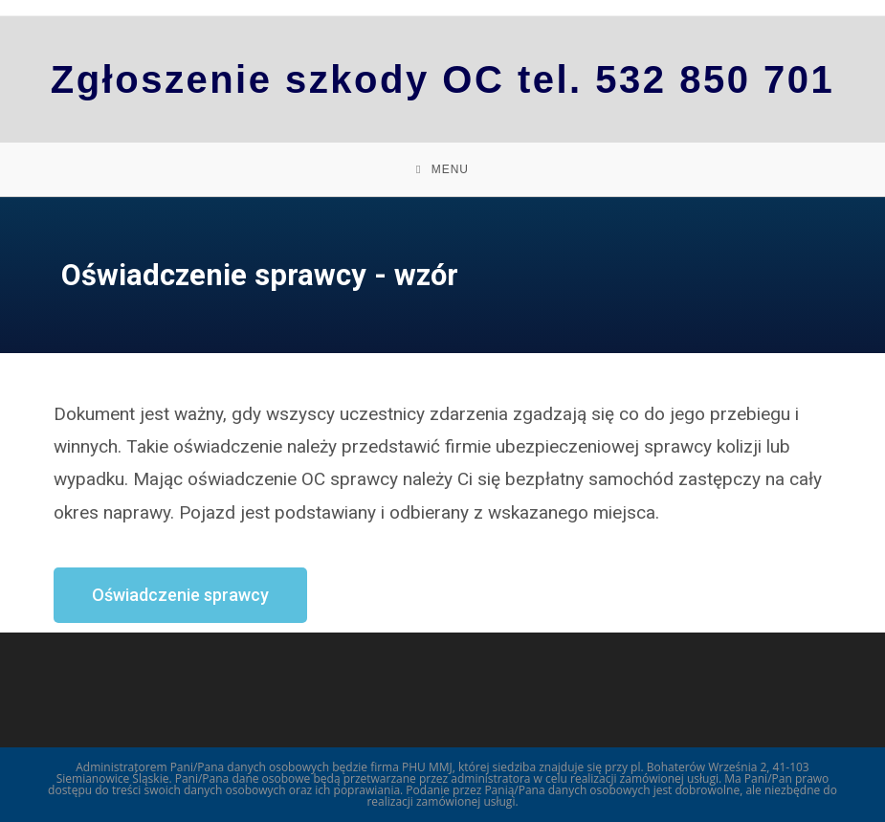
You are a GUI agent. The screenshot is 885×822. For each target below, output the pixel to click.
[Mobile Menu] (442, 169)
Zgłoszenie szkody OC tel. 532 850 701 (443, 79)
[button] (180, 595)
